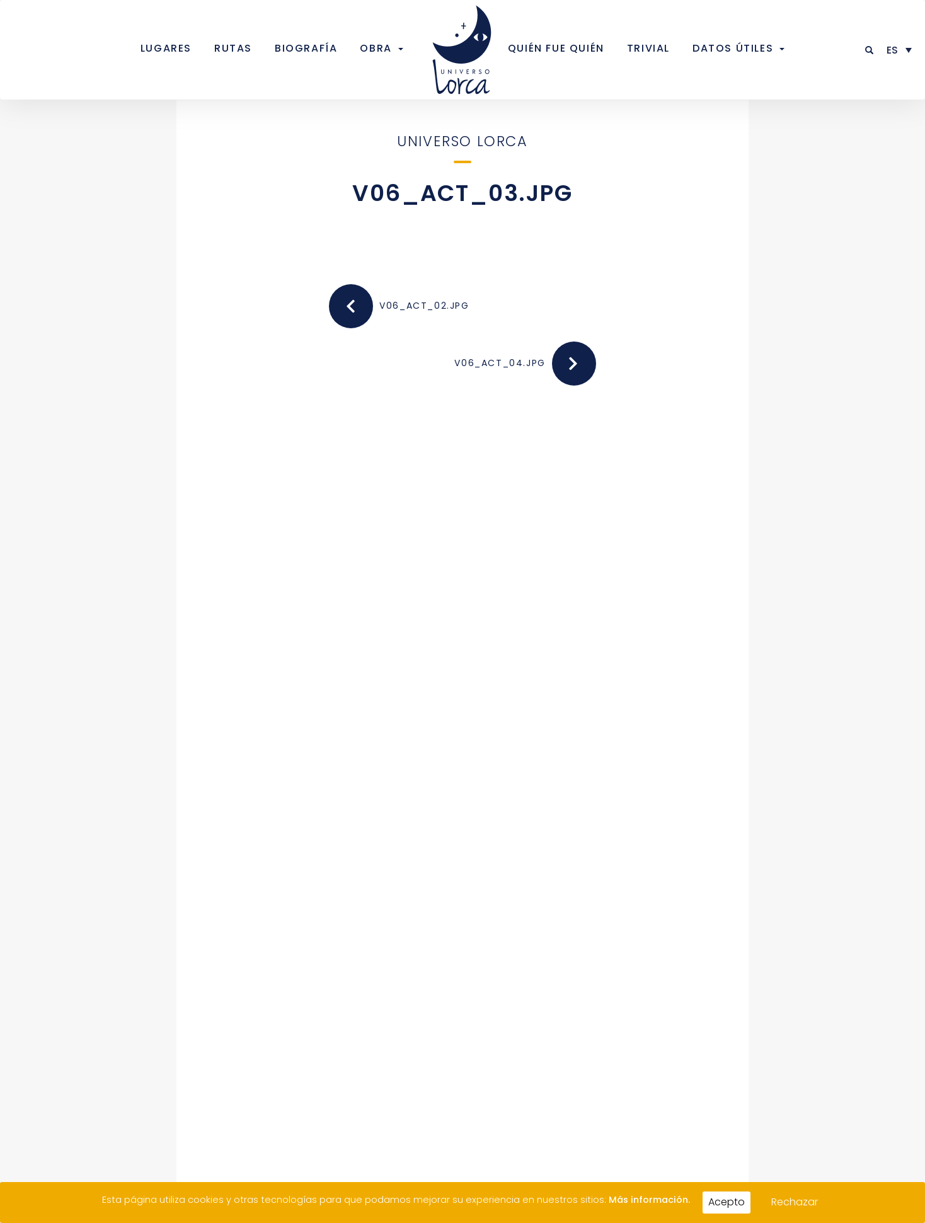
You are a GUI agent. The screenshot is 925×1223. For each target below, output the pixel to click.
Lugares (166, 48)
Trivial (648, 48)
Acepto (726, 1202)
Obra (375, 48)
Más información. (649, 1199)
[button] (870, 50)
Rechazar (794, 1202)
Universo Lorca (462, 141)
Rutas (233, 48)
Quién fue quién (556, 48)
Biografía (306, 48)
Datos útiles (732, 48)
